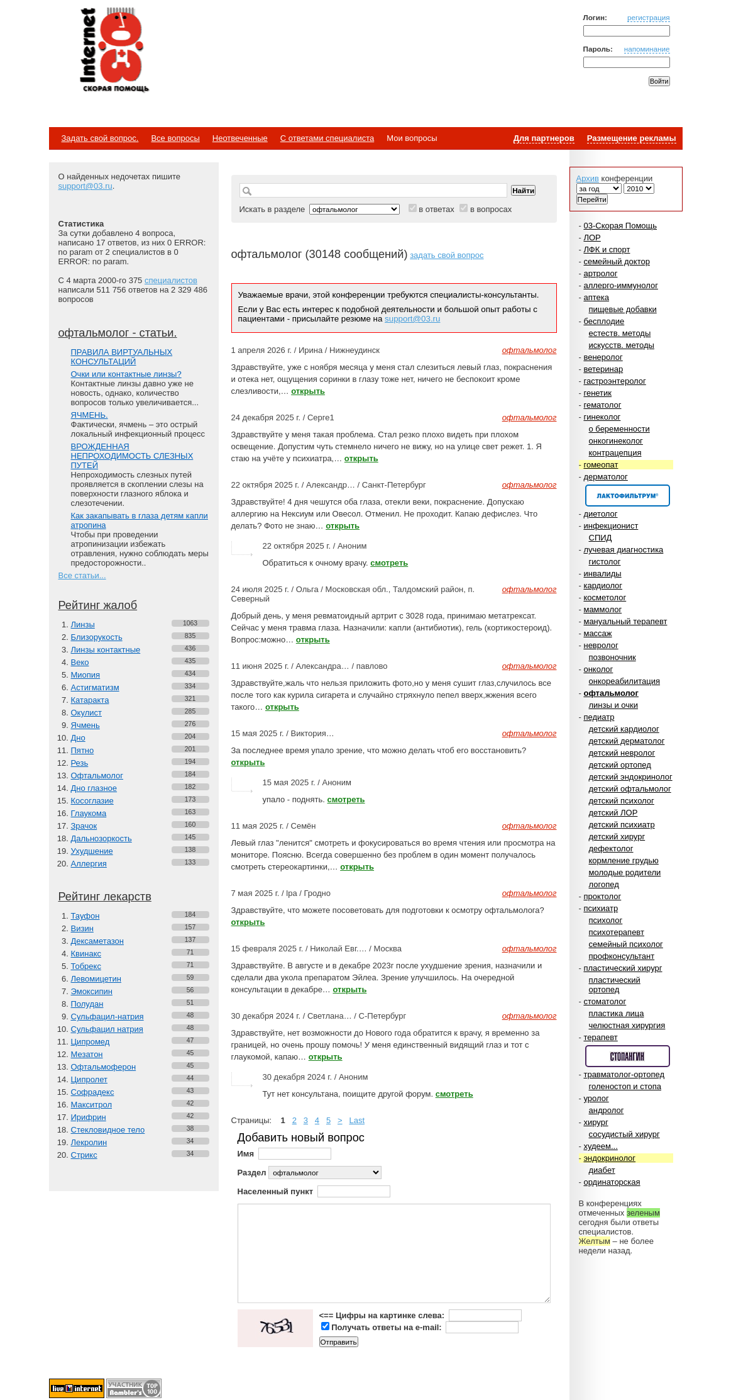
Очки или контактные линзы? (126, 374)
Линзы (83, 624)
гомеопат (600, 464)
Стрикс (84, 1155)
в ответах (436, 209)
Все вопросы (175, 138)
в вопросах (491, 209)
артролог (600, 273)
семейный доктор (616, 261)
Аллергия (89, 863)
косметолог (604, 597)
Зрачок (84, 826)
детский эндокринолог (631, 776)
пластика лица (616, 1013)
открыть (308, 391)
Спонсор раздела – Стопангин (627, 1056)
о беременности (619, 429)
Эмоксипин (92, 991)
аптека (596, 297)
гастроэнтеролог (614, 381)
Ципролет (89, 1079)
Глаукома (89, 813)
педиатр (598, 717)
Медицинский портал (114, 51)
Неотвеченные (240, 138)
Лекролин (89, 1142)
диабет (602, 1170)
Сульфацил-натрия (107, 1016)
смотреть (389, 563)
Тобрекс (86, 966)
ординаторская (611, 1182)
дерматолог (605, 476)
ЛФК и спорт (606, 249)
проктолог (602, 896)
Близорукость (97, 637)
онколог (598, 669)
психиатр (600, 908)
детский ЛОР (613, 812)
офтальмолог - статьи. (117, 333)
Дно (78, 737)
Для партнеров (544, 138)
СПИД (600, 537)
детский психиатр (622, 824)
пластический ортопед (614, 984)
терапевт (600, 1037)
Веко (80, 662)
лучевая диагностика (623, 549)
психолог (606, 920)
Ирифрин (88, 1117)
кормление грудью (624, 860)
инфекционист (610, 525)
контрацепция (615, 452)
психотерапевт (616, 932)
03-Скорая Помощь (620, 225)
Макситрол (92, 1104)
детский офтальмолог (630, 788)
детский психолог (621, 800)
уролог (595, 1098)
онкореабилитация (625, 681)
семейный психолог (626, 944)
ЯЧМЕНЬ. (89, 415)
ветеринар (603, 369)
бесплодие (603, 321)
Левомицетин (96, 978)
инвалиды (602, 573)
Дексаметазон (97, 941)
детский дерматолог (627, 741)
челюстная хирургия (627, 1025)
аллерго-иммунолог (620, 285)
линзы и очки (613, 705)
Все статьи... (82, 575)
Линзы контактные (106, 649)
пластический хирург (622, 968)
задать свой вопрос (446, 255)
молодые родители (625, 872)
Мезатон (87, 1054)
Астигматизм (95, 687)
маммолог (602, 609)
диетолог (600, 513)
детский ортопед (620, 765)
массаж (597, 633)
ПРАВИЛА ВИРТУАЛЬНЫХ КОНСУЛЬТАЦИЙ (122, 356)
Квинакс (86, 953)
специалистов (171, 280)
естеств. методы (620, 333)
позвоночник (612, 657)
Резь (80, 763)
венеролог (602, 357)
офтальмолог (611, 693)
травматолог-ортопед (623, 1074)
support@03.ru (85, 186)
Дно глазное (94, 788)
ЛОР (591, 237)
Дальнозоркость (101, 838)
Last (357, 1120)
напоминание (647, 49)
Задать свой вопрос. (100, 138)
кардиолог (602, 585)
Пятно (82, 750)
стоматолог (604, 1001)
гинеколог (601, 417)
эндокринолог (609, 1158)
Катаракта (90, 700)
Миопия (86, 675)
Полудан (87, 1004)
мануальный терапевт (625, 621)
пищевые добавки (623, 309)
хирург (595, 1122)
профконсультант (622, 956)
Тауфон (85, 916)
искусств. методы (621, 345)
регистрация (648, 17)
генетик (597, 393)
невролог (600, 645)
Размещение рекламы (631, 138)
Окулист (86, 712)
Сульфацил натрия (107, 1029)
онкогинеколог (616, 440)
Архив (587, 178)
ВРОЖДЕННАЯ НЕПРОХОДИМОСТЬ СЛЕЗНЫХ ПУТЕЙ (132, 456)
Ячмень (85, 725)
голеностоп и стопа (625, 1086)
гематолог (602, 405)
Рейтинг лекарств (104, 896)
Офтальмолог (97, 775)
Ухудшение (92, 851)
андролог (606, 1110)
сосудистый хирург (624, 1134)
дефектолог (611, 848)
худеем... (600, 1146)
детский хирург (617, 836)
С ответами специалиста (327, 138)
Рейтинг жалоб (98, 605)
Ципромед (90, 1041)
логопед (604, 884)
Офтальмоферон (103, 1067)
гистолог (605, 561)
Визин (82, 928)
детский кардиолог (624, 729)
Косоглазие (92, 800)
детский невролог (622, 753)
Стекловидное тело (108, 1129)
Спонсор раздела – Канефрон (627, 495)
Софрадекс (92, 1092)
